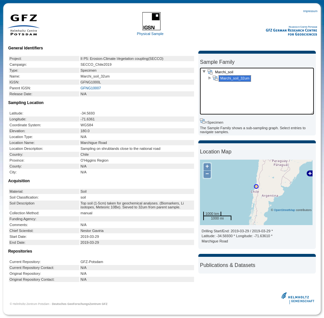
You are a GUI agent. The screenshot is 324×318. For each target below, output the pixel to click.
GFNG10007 (91, 88)
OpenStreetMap (284, 210)
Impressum (310, 11)
